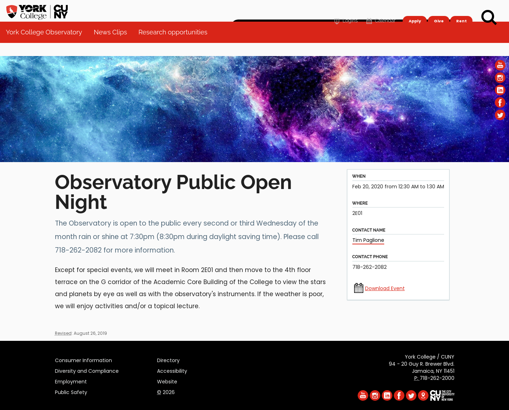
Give (438, 9)
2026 (166, 391)
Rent (461, 9)
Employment (71, 380)
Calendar (380, 9)
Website (167, 380)
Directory (168, 359)
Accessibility (172, 369)
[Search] (489, 17)
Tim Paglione (368, 240)
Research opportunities (175, 46)
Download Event (385, 288)
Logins (345, 9)
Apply (414, 9)
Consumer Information (83, 359)
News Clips (113, 46)
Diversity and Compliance (87, 369)
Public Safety (71, 391)
